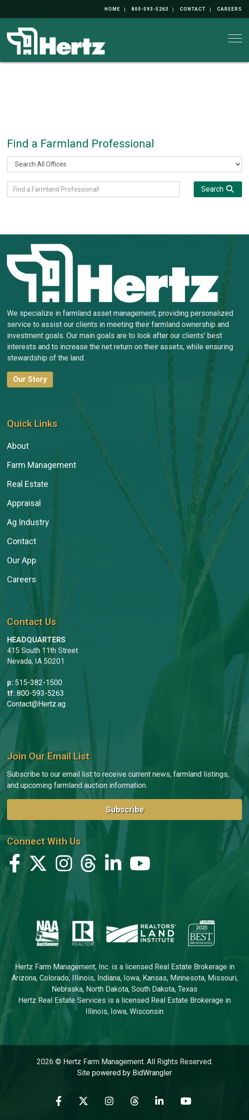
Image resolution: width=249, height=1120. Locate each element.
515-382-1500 (38, 682)
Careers (229, 9)
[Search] (218, 189)
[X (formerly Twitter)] (38, 865)
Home (112, 9)
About (18, 446)
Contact (193, 9)
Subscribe (124, 809)
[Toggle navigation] (235, 38)
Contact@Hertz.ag (36, 704)
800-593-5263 (150, 9)
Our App (21, 560)
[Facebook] (14, 865)
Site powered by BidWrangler (124, 1072)
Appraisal (24, 503)
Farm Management (41, 465)
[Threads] (88, 865)
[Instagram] (64, 865)
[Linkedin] (113, 865)
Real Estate (27, 484)
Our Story (30, 379)
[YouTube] (140, 865)
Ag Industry (28, 522)
